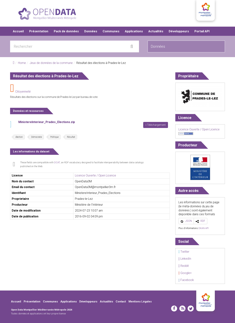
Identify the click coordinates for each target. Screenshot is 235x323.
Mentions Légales (140, 301)
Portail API (202, 31)
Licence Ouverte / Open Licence (95, 175)
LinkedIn (184, 258)
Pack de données (66, 31)
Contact (121, 301)
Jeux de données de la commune (51, 63)
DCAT (57, 162)
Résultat (71, 137)
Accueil (18, 31)
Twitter (183, 251)
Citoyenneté (23, 91)
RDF (202, 220)
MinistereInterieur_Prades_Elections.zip (46, 122)
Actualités (155, 31)
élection (19, 137)
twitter (191, 308)
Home (22, 63)
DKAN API (203, 228)
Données (90, 31)
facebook (174, 308)
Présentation (38, 31)
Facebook (186, 280)
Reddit (183, 266)
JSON (188, 220)
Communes (111, 31)
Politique (54, 137)
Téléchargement (156, 124)
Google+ (185, 273)
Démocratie (36, 137)
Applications (134, 31)
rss (182, 308)
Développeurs (179, 31)
